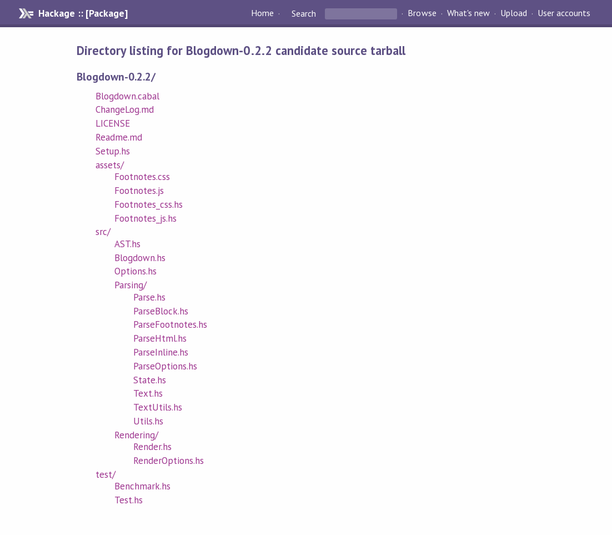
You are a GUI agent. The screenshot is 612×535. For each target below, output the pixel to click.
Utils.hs (148, 421)
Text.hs (148, 393)
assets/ (110, 165)
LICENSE (113, 123)
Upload (513, 13)
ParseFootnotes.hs (170, 324)
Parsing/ (130, 285)
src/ (103, 232)
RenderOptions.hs (168, 460)
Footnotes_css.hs (148, 204)
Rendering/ (136, 435)
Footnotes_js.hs (145, 218)
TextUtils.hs (157, 407)
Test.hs (128, 500)
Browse (422, 13)
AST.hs (127, 244)
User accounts (564, 13)
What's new (468, 13)
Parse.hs (149, 297)
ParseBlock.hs (160, 311)
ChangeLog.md (125, 109)
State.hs (149, 380)
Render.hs (152, 447)
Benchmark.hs (142, 486)
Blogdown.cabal (127, 96)
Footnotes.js (139, 190)
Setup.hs (113, 151)
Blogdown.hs (139, 258)
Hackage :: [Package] (82, 13)
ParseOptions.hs (165, 366)
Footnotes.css (142, 177)
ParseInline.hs (160, 352)
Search (304, 13)
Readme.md (119, 137)
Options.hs (135, 271)
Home (262, 13)
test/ (106, 474)
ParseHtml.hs (160, 338)
